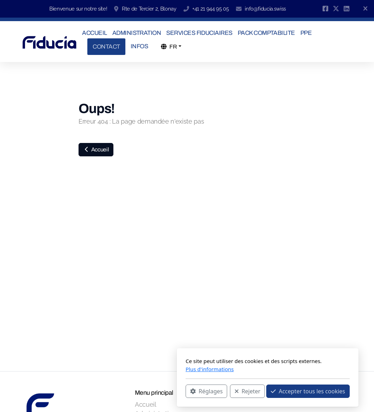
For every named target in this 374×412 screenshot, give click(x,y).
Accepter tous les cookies (227, 391)
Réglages (126, 391)
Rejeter (167, 391)
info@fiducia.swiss (265, 9)
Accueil (96, 149)
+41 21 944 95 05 (210, 9)
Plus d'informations (129, 369)
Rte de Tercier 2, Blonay (149, 9)
